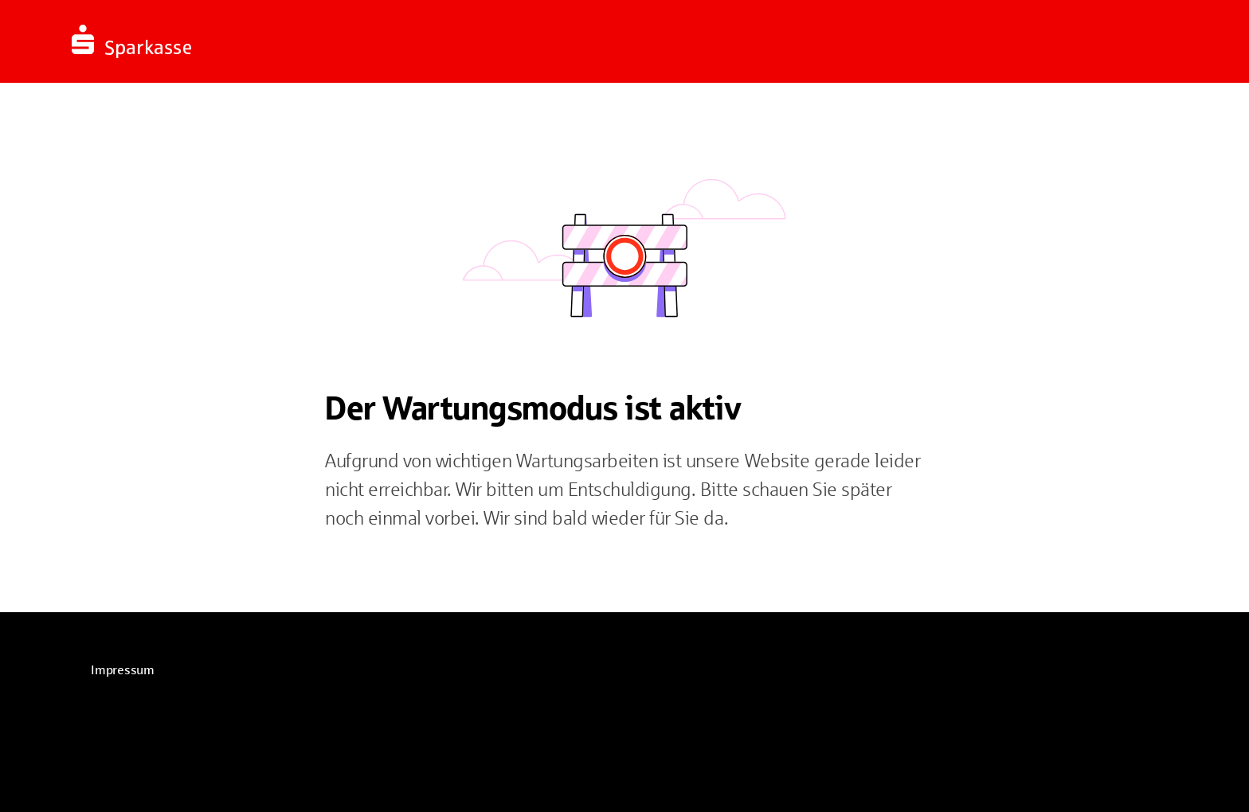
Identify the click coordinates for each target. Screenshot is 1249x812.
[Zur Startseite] (251, 41)
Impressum (123, 670)
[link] (123, 670)
